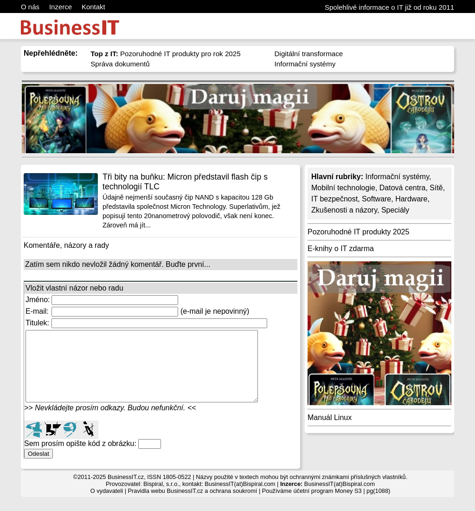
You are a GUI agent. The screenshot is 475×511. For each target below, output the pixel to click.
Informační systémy (305, 64)
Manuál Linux (330, 417)
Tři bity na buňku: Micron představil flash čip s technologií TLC (185, 181)
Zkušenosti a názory (344, 210)
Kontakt (93, 7)
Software (376, 199)
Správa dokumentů (120, 64)
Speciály (395, 210)
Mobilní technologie (343, 188)
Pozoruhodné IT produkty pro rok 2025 (165, 54)
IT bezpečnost (334, 199)
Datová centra (402, 188)
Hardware (411, 199)
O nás (30, 7)
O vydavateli (106, 504)
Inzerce (60, 7)
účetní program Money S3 (327, 504)
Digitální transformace (309, 54)
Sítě (436, 188)
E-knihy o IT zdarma (341, 248)
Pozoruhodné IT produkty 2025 (358, 232)
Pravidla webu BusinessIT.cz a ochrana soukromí (192, 504)
